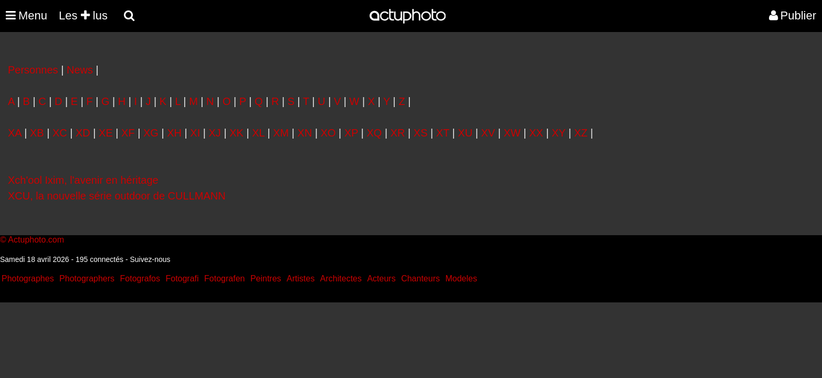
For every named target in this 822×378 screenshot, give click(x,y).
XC (59, 133)
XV (488, 133)
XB (37, 133)
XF (128, 133)
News (80, 70)
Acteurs (381, 278)
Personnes (33, 70)
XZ (581, 133)
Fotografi (181, 278)
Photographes (28, 278)
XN (305, 133)
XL (258, 133)
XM (281, 133)
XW (511, 133)
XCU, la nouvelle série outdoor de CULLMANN (117, 196)
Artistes (300, 278)
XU (465, 133)
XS (421, 133)
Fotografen (224, 278)
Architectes (341, 278)
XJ (215, 133)
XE (106, 133)
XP (351, 133)
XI (195, 133)
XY (558, 133)
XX (536, 133)
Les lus (83, 15)
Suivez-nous (150, 259)
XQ (374, 133)
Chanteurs (420, 278)
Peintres (265, 278)
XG (151, 133)
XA (15, 133)
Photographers (86, 278)
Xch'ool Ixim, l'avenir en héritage (83, 180)
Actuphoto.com (36, 239)
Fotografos (140, 278)
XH (174, 133)
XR (398, 133)
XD (83, 133)
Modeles (461, 278)
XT (442, 133)
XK (236, 133)
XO (328, 133)
